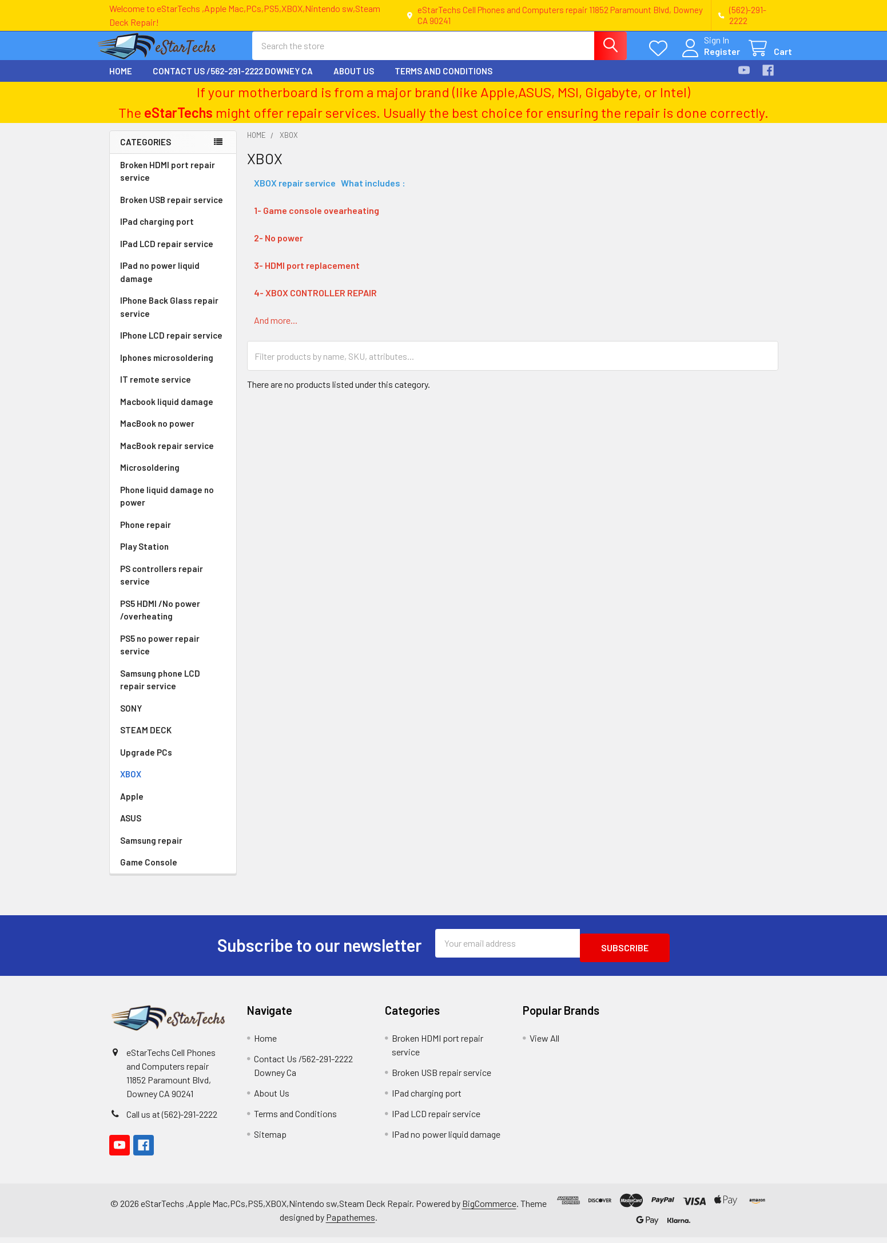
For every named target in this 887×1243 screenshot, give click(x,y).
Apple (132, 806)
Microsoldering (150, 477)
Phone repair (145, 535)
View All (544, 1043)
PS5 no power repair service (160, 655)
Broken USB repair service (171, 210)
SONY (131, 718)
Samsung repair (151, 850)
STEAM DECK (146, 740)
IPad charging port (157, 232)
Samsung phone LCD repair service (160, 690)
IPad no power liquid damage (160, 282)
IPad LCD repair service (166, 254)
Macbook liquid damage (166, 412)
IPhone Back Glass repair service (169, 317)
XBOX (130, 784)
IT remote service (155, 389)
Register (708, 58)
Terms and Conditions (443, 81)
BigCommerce (489, 1209)
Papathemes (350, 1222)
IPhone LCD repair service (171, 345)
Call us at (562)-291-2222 (171, 1119)
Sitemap (270, 1139)
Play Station (144, 556)
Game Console (148, 872)
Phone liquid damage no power (167, 506)
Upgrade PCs (146, 762)
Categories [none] (145, 152)
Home (120, 81)
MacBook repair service (167, 456)
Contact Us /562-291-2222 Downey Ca (233, 81)
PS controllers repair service (161, 585)
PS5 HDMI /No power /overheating (160, 620)
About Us (353, 81)
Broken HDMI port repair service (167, 181)
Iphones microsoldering (166, 368)
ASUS (130, 828)
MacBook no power (157, 433)
